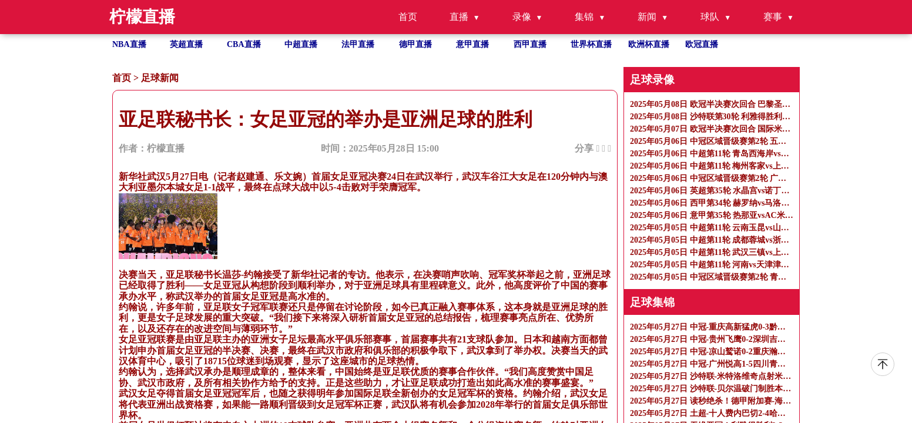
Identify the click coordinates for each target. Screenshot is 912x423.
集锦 (584, 17)
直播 (459, 17)
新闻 (647, 17)
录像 (521, 17)
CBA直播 (244, 44)
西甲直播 (530, 44)
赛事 (772, 17)
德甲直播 (415, 44)
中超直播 (300, 44)
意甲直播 (472, 44)
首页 (407, 17)
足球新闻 (160, 78)
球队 (709, 17)
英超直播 (186, 44)
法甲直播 (357, 44)
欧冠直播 (701, 44)
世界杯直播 (591, 44)
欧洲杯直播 (648, 44)
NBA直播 (129, 44)
